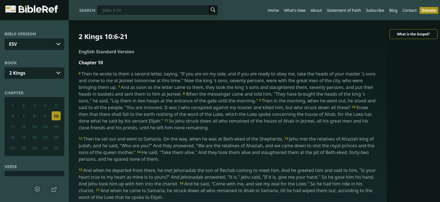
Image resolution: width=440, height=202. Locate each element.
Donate (429, 10)
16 (12, 137)
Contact (409, 10)
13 (34, 126)
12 (23, 126)
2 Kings (17, 73)
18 (34, 137)
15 (56, 126)
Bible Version (20, 33)
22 (23, 148)
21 (12, 148)
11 (12, 126)
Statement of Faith (344, 10)
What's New (295, 10)
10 (56, 116)
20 (56, 137)
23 (34, 148)
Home (273, 10)
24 (45, 148)
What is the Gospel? (413, 34)
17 (23, 137)
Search (87, 10)
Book (10, 62)
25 (56, 148)
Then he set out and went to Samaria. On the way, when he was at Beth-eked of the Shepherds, (181, 139)
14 (45, 126)
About (316, 10)
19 (45, 137)
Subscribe (375, 10)
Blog (393, 10)
